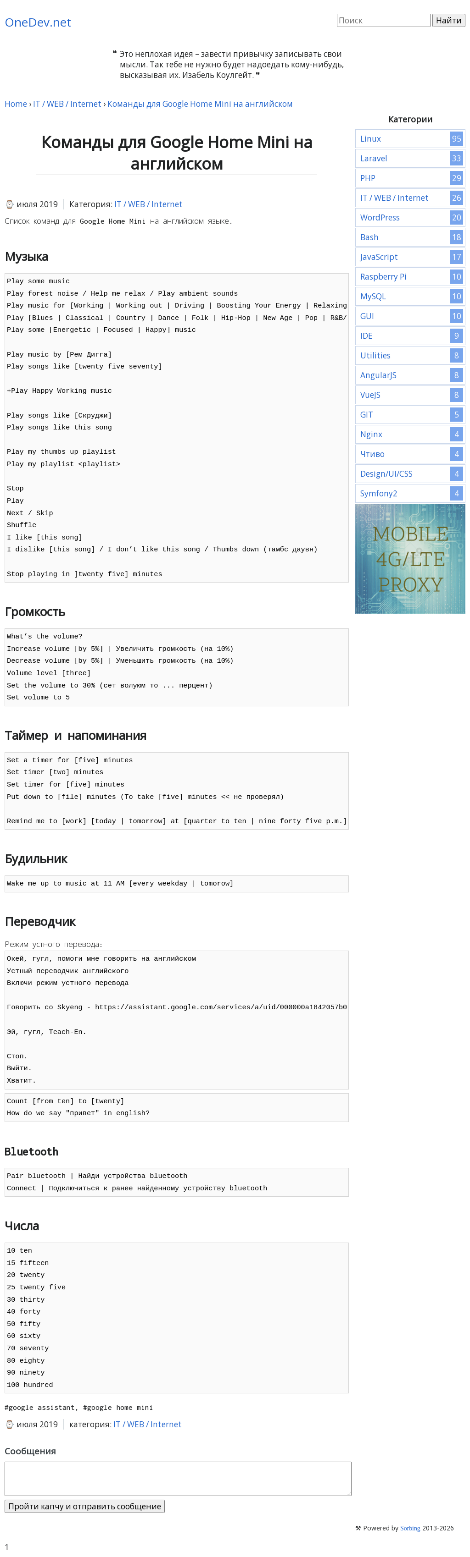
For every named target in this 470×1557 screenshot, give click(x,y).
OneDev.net (38, 22)
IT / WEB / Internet (148, 204)
